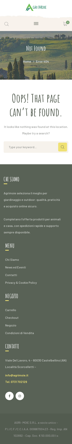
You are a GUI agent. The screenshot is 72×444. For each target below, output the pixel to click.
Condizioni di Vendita (19, 333)
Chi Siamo (12, 259)
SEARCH (62, 147)
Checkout (12, 317)
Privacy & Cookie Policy (21, 282)
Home (27, 61)
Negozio (10, 325)
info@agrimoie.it (16, 375)
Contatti (11, 275)
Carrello (10, 310)
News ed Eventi (15, 267)
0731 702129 (19, 381)
